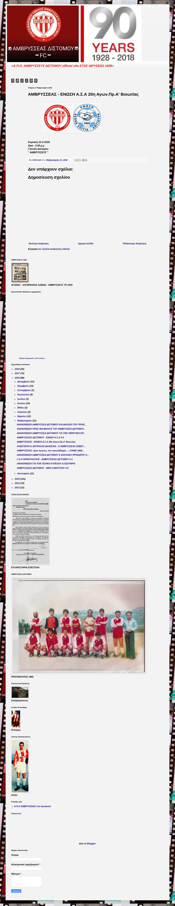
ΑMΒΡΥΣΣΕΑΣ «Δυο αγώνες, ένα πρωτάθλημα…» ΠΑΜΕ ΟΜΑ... (50, 450)
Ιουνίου (21, 403)
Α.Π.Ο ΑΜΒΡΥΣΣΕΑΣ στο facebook (32, 806)
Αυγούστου (23, 394)
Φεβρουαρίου (24, 420)
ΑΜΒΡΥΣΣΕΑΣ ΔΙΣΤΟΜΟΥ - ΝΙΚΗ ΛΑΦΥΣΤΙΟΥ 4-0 (43, 468)
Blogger (91, 843)
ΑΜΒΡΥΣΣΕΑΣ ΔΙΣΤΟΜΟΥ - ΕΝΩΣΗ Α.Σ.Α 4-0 (40, 437)
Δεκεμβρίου (23, 381)
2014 (17, 483)
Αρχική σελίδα (85, 243)
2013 (17, 487)
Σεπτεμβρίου (24, 390)
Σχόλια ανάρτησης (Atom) (56, 249)
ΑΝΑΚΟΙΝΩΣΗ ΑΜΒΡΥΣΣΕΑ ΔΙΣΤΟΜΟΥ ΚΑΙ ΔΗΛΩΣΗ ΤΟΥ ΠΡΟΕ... (51, 424)
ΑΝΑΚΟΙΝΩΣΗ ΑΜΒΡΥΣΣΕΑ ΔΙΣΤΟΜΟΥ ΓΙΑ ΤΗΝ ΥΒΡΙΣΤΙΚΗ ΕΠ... (51, 433)
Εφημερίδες (30, 358)
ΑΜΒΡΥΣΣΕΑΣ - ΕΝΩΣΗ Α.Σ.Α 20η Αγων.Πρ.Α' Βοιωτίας (46, 442)
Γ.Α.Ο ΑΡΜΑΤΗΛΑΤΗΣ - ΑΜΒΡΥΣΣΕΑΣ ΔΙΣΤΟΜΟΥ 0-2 (45, 459)
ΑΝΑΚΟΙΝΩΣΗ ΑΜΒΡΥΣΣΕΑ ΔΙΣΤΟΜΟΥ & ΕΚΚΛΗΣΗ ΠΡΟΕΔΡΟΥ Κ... (53, 455)
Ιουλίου (21, 399)
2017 (17, 373)
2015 (17, 479)
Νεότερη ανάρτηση (39, 243)
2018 (17, 369)
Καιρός (42, 358)
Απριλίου (22, 412)
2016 (17, 378)
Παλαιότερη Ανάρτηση (134, 243)
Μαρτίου (22, 416)
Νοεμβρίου (23, 386)
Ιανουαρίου (23, 473)
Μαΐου (21, 407)
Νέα (37, 358)
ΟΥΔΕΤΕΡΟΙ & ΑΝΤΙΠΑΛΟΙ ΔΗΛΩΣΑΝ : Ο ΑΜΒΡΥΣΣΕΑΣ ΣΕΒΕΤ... (51, 446)
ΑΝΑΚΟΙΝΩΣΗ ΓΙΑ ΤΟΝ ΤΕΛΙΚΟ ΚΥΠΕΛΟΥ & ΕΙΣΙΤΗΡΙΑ (46, 463)
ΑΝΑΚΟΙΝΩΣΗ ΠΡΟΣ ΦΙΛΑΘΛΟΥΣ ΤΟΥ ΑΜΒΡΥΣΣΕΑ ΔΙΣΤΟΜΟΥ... (51, 429)
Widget (21, 358)
